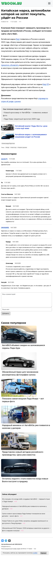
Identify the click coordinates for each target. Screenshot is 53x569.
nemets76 (4, 159)
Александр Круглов (8, 143)
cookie (35, 553)
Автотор (13, 147)
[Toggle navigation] (49, 3)
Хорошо (43, 553)
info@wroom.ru (5, 546)
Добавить (5, 313)
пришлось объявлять (10, 65)
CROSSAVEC (5, 227)
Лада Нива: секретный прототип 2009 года (22, 119)
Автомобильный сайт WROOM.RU (11, 544)
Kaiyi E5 (46, 84)
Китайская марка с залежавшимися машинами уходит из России (31, 135)
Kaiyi (18, 39)
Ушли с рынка (22, 147)
